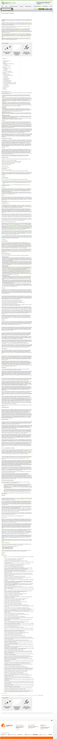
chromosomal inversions (26, 451)
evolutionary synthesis (12, 224)
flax (25, 512)
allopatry (24, 99)
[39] (21, 284)
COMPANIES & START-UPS (13, 6)
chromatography (6, 170)
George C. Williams (6, 247)
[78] (13, 478)
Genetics (5, 693)
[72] (31, 445)
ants (30, 20)
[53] (7, 359)
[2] (4, 23)
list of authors (35, 695)
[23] (28, 225)
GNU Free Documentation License (13, 695)
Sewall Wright (12, 226)
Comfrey (14, 352)
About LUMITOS (31, 725)
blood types (8, 257)
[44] (12, 317)
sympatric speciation (15, 535)
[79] (14, 478)
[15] (4, 212)
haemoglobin (23, 267)
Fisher (24, 229)
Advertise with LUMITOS (43, 725)
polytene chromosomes (9, 485)
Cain (17, 230)
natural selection (7, 225)
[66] (25, 415)
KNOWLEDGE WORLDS (37, 6)
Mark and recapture (17, 162)
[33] (28, 251)
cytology (7, 169)
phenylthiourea (22, 276)
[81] (29, 491)
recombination (30, 249)
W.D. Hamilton (19, 247)
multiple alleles (8, 322)
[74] (2, 446)
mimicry (8, 31)
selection (11, 34)
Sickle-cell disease (15, 274)
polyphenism (23, 34)
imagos (11, 422)
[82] (6, 504)
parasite (27, 272)
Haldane (20, 229)
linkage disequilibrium (25, 537)
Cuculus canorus (9, 290)
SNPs (29, 38)
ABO (25, 205)
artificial (15, 34)
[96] (27, 533)
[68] (27, 415)
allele (20, 273)
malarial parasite (9, 270)
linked (27, 199)
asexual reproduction (20, 249)
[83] (7, 504)
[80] (15, 478)
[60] (3, 394)
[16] (31, 215)
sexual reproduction (13, 249)
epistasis (18, 324)
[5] (13, 104)
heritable (3, 34)
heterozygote (5, 269)
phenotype (16, 188)
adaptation (3, 29)
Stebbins (29, 233)
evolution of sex (6, 245)
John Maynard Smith (12, 247)
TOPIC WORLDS (45, 6)
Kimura (3, 235)
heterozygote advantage (22, 129)
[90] (22, 515)
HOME (2, 6)
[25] (16, 232)
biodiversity (22, 28)
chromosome (4, 169)
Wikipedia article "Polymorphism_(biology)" (28, 695)
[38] (8, 274)
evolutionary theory (22, 224)
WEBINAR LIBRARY (28, 6)
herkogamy (13, 499)
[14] (3, 212)
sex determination (11, 310)
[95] (30, 532)
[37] (7, 274)
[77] (5, 468)
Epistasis (3, 195)
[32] (27, 251)
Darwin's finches (4, 517)
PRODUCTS (21, 6)
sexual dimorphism (22, 30)
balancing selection (11, 182)
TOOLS (51, 6)
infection (6, 251)
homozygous (12, 267)
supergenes (7, 203)
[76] (3, 453)
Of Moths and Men (9, 399)
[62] (10, 401)
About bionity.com (19, 725)
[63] (11, 401)
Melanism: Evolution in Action (25, 397)
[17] (30, 216)
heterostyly (10, 206)
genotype (24, 38)
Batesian (11, 423)
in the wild (18, 34)
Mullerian (15, 425)
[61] (30, 397)
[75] (23, 450)
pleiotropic (13, 264)
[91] (23, 515)
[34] (29, 251)
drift (18, 226)
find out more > (18, 729)
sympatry (12, 184)
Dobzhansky (7, 449)
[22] (27, 225)
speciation (14, 133)
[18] (31, 216)
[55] (15, 365)
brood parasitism (17, 289)
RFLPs (4, 39)
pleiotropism (24, 188)
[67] (26, 415)
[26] (26, 232)
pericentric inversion (10, 486)
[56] (28, 379)
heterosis (8, 491)
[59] (2, 394)
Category (3, 693)
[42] (4, 313)
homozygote (6, 356)
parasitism (9, 251)
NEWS (6, 6)
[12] (11, 143)
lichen (6, 372)
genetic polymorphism (5, 271)
